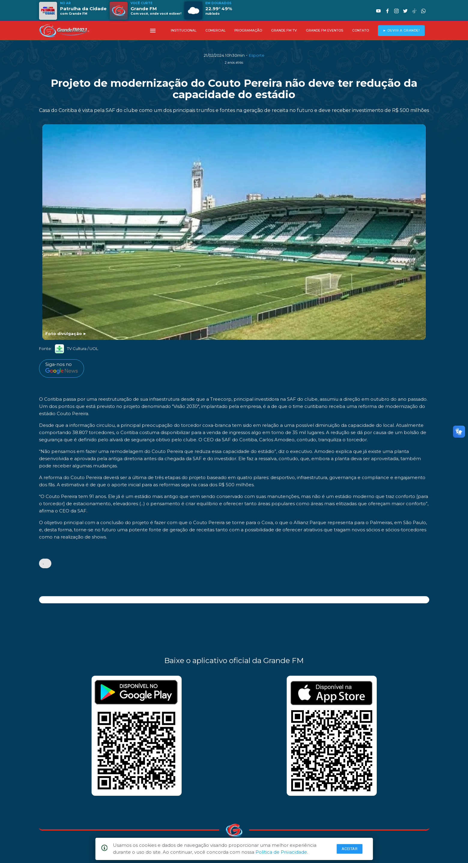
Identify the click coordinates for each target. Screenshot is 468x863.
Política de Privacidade (281, 852)
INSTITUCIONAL (183, 30)
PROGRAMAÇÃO (248, 30)
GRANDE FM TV (284, 30)
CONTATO (360, 30)
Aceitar (350, 848)
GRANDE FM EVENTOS (324, 30)
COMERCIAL (215, 30)
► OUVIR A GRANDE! (401, 30)
